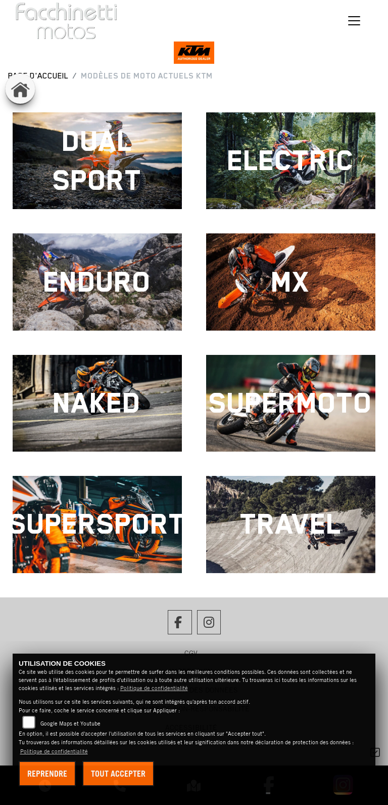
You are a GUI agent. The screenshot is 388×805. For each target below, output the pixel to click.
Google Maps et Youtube (70, 723)
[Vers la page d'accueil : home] (20, 88)
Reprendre (47, 774)
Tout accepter (118, 774)
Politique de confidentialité (154, 688)
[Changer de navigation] (354, 21)
